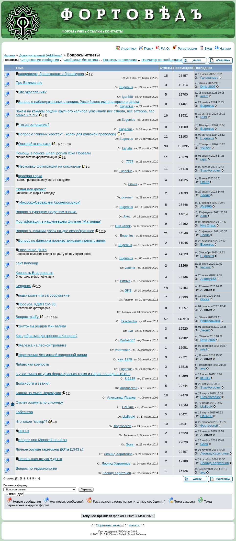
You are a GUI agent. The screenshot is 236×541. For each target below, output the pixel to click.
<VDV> (205, 148)
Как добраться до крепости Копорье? (47, 336)
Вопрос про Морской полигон (42, 440)
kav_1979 (125, 359)
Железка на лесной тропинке (42, 345)
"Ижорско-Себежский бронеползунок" (49, 202)
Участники (126, 48)
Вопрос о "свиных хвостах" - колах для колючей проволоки (67, 134)
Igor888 (127, 96)
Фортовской (128, 388)
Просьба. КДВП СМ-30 (37, 304)
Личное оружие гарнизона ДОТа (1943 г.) (49, 449)
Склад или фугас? (31, 189)
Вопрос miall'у (28, 317)
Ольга (132, 184)
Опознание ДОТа (32, 250)
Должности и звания (32, 383)
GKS (127, 290)
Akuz (127, 216)
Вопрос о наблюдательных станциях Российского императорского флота (78, 102)
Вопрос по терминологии (36, 468)
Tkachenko (129, 321)
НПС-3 (23, 431)
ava (130, 331)
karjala (127, 148)
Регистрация (184, 48)
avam (204, 96)
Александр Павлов (121, 397)
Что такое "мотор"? (31, 421)
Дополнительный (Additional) (40, 55)
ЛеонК (205, 195)
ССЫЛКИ (94, 31)
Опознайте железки (34, 144)
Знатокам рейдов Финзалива (42, 326)
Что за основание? (33, 125)
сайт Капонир (27, 263)
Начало (223, 48)
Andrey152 (208, 279)
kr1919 (130, 378)
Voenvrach (122, 350)
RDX (203, 117)
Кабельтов (24, 412)
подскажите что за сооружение (43, 295)
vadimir (130, 268)
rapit (203, 159)
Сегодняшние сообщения (39, 60)
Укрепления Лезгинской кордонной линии (52, 355)
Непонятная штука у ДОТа (40, 459)
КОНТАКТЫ (114, 31)
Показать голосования (120, 60)
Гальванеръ (209, 77)
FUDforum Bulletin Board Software (126, 534)
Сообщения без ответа (81, 60)
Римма (125, 281)
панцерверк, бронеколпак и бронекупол (51, 74)
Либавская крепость (32, 364)
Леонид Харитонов (118, 454)
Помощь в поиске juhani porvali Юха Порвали (53, 153)
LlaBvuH (128, 407)
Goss (129, 444)
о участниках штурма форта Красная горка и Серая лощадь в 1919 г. (73, 374)
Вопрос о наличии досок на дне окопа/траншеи (55, 231)
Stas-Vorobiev (210, 170)
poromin (127, 197)
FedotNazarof (210, 321)
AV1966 (206, 206)
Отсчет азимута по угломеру (39, 402)
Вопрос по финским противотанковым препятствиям (61, 240)
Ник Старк (123, 226)
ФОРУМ (68, 31)
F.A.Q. (163, 48)
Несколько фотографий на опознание (49, 166)
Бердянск (23, 286)
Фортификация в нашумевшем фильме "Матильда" (58, 221)
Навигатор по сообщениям (161, 60)
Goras (204, 299)
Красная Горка (30, 176)
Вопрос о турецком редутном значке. (46, 212)
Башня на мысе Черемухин (38, 393)
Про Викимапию (29, 83)
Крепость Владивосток (34, 273)
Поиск (146, 48)
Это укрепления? (32, 92)
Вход (206, 48)
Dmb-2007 (207, 86)
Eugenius (126, 87)
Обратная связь (108, 525)
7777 (130, 161)
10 (68, 143)
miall (203, 349)
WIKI (80, 31)
